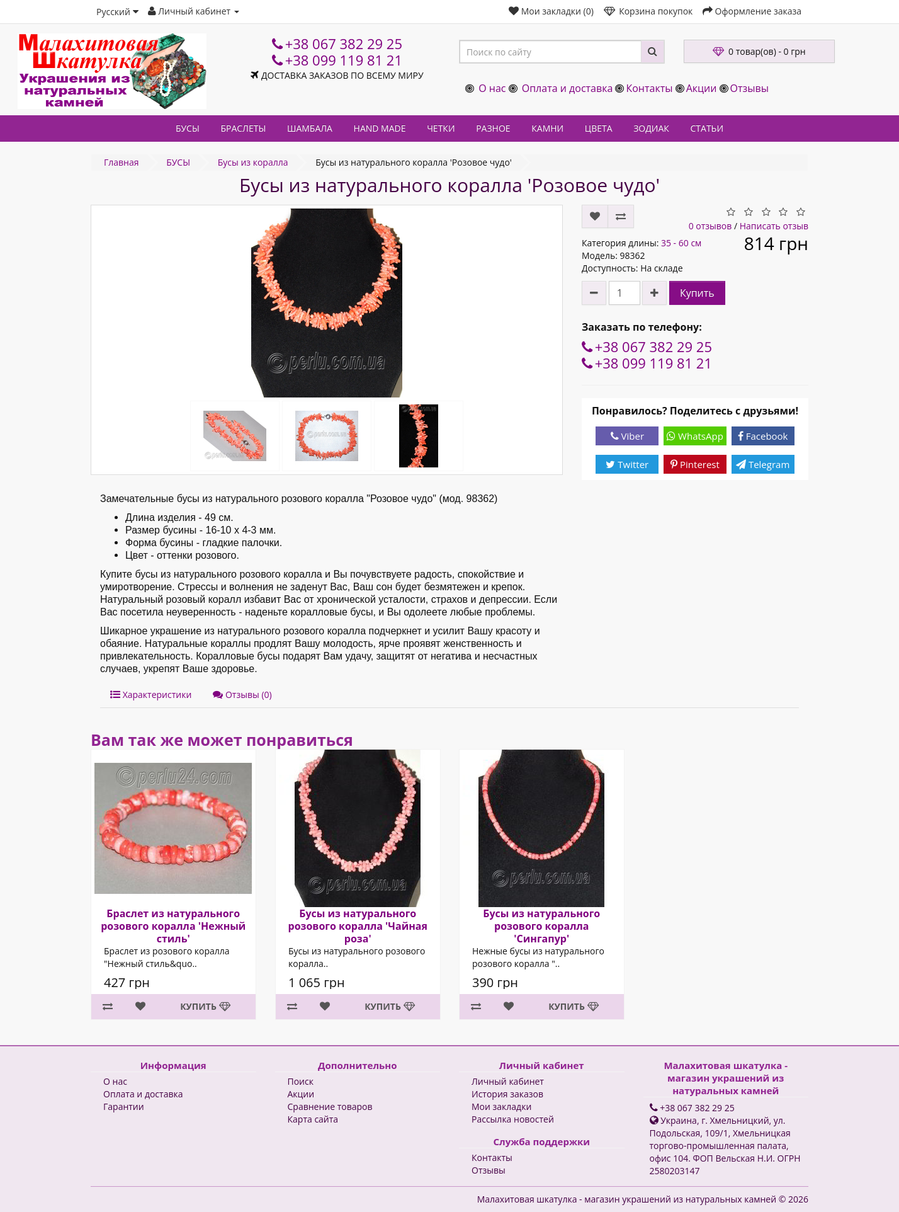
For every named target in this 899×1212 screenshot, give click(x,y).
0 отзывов (710, 226)
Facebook (763, 436)
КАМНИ (547, 128)
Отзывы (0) (242, 694)
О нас (492, 88)
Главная (121, 162)
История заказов (507, 1094)
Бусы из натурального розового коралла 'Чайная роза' (357, 926)
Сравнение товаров (330, 1106)
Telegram (762, 464)
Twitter (627, 464)
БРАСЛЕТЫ (243, 128)
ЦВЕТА (599, 128)
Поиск (301, 1081)
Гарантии (123, 1106)
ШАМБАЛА (309, 128)
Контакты (649, 88)
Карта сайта (313, 1119)
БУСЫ (188, 128)
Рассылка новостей (513, 1119)
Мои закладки (501, 1106)
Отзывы (749, 88)
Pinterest (695, 464)
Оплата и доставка (567, 88)
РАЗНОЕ (493, 128)
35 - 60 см (681, 243)
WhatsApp (695, 436)
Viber (627, 436)
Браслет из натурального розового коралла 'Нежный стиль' (173, 926)
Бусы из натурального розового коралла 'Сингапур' (541, 926)
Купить (697, 293)
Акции (701, 88)
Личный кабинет (508, 1081)
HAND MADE (380, 128)
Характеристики (150, 694)
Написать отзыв (774, 226)
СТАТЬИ (707, 128)
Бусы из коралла (253, 162)
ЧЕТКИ (441, 128)
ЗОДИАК (651, 128)
